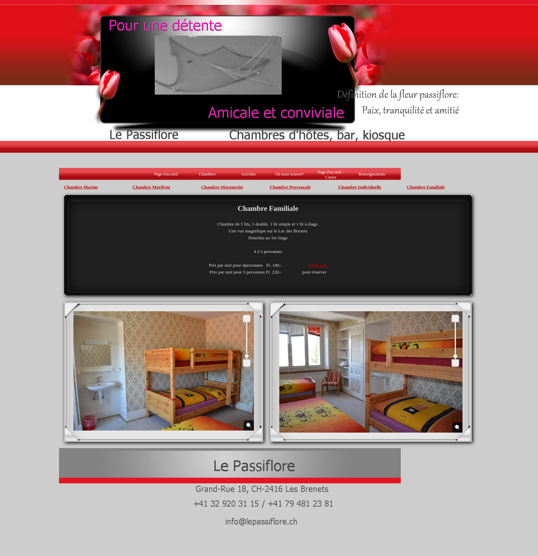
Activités (248, 174)
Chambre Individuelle (359, 187)
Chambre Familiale (426, 187)
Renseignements (372, 174)
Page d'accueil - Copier (330, 175)
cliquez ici (317, 265)
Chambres (207, 174)
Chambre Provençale (290, 187)
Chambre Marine (81, 187)
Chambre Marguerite (222, 187)
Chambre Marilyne (151, 187)
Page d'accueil (166, 174)
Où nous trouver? (289, 174)
